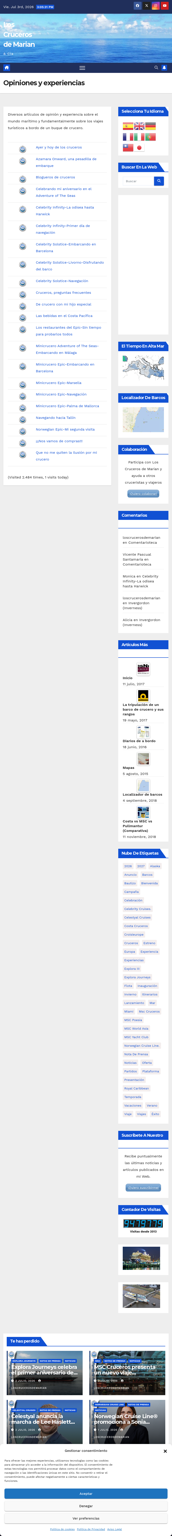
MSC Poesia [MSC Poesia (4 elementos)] (133, 1020)
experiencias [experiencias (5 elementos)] (134, 960)
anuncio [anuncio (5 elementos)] (130, 874)
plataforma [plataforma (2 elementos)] (150, 1071)
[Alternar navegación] (82, 67)
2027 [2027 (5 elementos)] (141, 866)
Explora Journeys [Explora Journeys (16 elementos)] (137, 977)
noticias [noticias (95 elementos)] (130, 1062)
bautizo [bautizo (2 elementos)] (130, 883)
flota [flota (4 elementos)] (128, 986)
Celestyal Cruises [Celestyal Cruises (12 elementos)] (137, 917)
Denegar (86, 1506)
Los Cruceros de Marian (19, 34)
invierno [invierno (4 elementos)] (130, 994)
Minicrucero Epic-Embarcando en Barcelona (65, 367)
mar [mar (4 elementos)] (152, 1003)
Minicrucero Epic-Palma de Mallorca (67, 406)
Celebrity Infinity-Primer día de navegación (63, 229)
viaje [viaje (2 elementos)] (128, 1114)
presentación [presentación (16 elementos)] (134, 1080)
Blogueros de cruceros (55, 177)
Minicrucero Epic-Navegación (61, 394)
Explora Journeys (24, 1361)
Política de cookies (62, 1529)
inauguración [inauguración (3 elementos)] (147, 986)
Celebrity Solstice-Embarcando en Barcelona (66, 247)
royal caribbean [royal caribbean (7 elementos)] (136, 1088)
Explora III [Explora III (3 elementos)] (132, 968)
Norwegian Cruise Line (109, 1404)
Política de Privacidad (91, 1529)
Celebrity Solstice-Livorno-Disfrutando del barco (70, 265)
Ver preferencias (86, 1518)
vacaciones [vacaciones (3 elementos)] (132, 1105)
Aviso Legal (114, 1529)
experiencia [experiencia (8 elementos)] (149, 951)
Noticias (70, 1361)
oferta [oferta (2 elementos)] (147, 1062)
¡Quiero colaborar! (143, 493)
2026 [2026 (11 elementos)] (128, 866)
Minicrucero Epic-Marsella (59, 383)
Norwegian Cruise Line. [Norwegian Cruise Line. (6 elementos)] (141, 1045)
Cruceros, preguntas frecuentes (63, 292)
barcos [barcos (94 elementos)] (147, 874)
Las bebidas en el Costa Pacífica (64, 316)
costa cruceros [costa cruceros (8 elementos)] (136, 926)
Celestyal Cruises (24, 1410)
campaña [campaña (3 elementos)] (131, 892)
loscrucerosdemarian (141, 537)
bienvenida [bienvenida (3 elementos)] (149, 883)
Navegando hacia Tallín (56, 417)
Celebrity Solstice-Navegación (62, 281)
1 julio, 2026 (108, 1429)
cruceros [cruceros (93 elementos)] (131, 943)
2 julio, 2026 (25, 1380)
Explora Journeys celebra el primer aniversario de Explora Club (44, 1372)
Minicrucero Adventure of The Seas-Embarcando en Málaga (67, 349)
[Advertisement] (143, 264)
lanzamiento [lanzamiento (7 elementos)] (134, 1003)
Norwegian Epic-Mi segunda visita (65, 429)
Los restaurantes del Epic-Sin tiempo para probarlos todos (68, 330)
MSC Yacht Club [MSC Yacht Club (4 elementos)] (136, 1037)
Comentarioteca (142, 542)
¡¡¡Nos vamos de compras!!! (59, 441)
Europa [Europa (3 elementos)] (129, 951)
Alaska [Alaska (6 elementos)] (155, 866)
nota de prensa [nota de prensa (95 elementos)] (136, 1054)
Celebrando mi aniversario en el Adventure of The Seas (63, 192)
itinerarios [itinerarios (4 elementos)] (149, 994)
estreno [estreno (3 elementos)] (149, 943)
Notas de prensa (50, 1361)
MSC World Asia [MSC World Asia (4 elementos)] (136, 1028)
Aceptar (86, 1494)
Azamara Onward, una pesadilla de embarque (66, 162)
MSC (97, 1361)
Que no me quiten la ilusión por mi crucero (66, 455)
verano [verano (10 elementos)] (152, 1105)
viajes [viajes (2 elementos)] (141, 1114)
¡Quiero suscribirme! (143, 1187)
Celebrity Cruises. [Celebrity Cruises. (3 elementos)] (137, 909)
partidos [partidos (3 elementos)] (130, 1071)
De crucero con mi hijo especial (63, 304)
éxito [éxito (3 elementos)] (155, 1114)
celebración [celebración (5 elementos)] (133, 900)
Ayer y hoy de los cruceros (59, 147)
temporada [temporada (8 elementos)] (132, 1097)
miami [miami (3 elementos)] (128, 1011)
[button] (165, 1450)
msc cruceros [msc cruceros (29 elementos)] (149, 1011)
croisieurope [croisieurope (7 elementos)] (134, 934)
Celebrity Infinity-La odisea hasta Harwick (65, 210)
